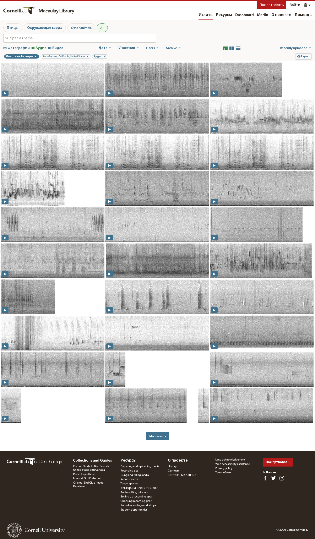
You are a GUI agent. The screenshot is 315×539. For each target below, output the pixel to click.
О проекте (281, 15)
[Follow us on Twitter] (273, 478)
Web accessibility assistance (232, 464)
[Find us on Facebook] (265, 478)
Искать (206, 15)
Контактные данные (182, 475)
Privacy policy (223, 468)
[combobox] (83, 38)
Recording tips (129, 470)
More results (157, 436)
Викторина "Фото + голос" (139, 487)
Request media (129, 479)
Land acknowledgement (230, 459)
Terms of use (223, 472)
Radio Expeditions (84, 474)
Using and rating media (134, 475)
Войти (295, 5)
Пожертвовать (272, 5)
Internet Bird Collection (87, 478)
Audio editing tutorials (134, 492)
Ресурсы (224, 15)
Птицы (12, 27)
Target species (129, 483)
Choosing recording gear (136, 501)
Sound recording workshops (138, 505)
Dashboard (244, 15)
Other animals (81, 27)
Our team (173, 470)
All (102, 27)
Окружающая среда (44, 27)
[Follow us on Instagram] (281, 478)
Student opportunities (133, 509)
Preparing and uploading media (139, 466)
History (172, 466)
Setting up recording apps (136, 496)
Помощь (303, 15)
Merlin (262, 15)
